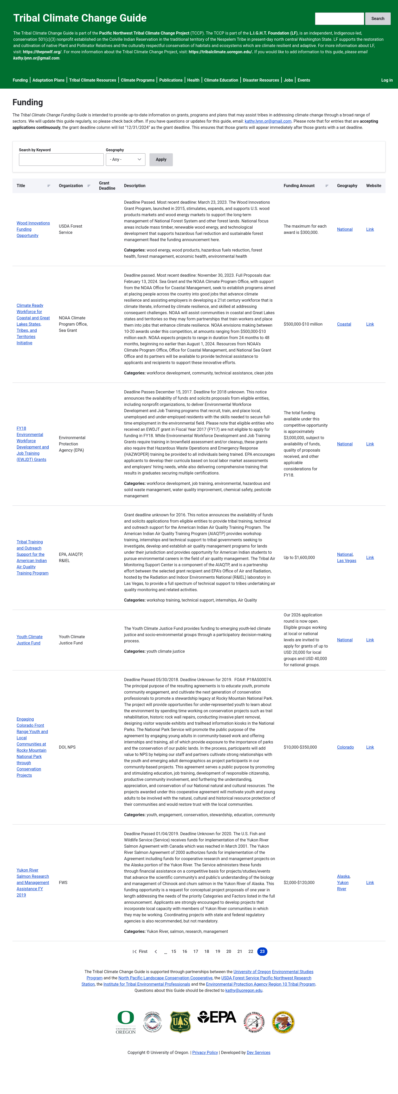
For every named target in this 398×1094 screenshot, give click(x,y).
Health (193, 80)
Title (21, 185)
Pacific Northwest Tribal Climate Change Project (144, 33)
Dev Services (259, 1052)
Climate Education (221, 80)
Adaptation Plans (49, 80)
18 (207, 952)
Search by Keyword (35, 150)
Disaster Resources (261, 80)
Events (304, 80)
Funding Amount (299, 185)
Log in (387, 80)
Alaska (343, 876)
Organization (71, 185)
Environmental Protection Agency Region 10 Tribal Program (260, 984)
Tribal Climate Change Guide (80, 18)
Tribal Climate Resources (92, 80)
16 (185, 952)
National (345, 229)
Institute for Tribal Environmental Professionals (147, 984)
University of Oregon (252, 971)
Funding (20, 80)
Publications (171, 80)
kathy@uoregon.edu (244, 990)
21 (240, 952)
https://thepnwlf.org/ (42, 51)
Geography (115, 150)
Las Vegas (346, 560)
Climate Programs (138, 80)
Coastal (344, 324)
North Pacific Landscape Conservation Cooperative (165, 978)
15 (174, 952)
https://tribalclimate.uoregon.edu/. (221, 51)
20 (229, 952)
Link (370, 229)
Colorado (345, 747)
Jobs (288, 80)
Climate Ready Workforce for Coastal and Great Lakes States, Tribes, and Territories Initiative (33, 324)
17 (196, 952)
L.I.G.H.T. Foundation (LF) (274, 33)
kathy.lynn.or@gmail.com (268, 121)
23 (263, 952)
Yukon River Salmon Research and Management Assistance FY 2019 (33, 883)
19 (218, 952)
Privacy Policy (205, 1052)
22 (251, 952)
